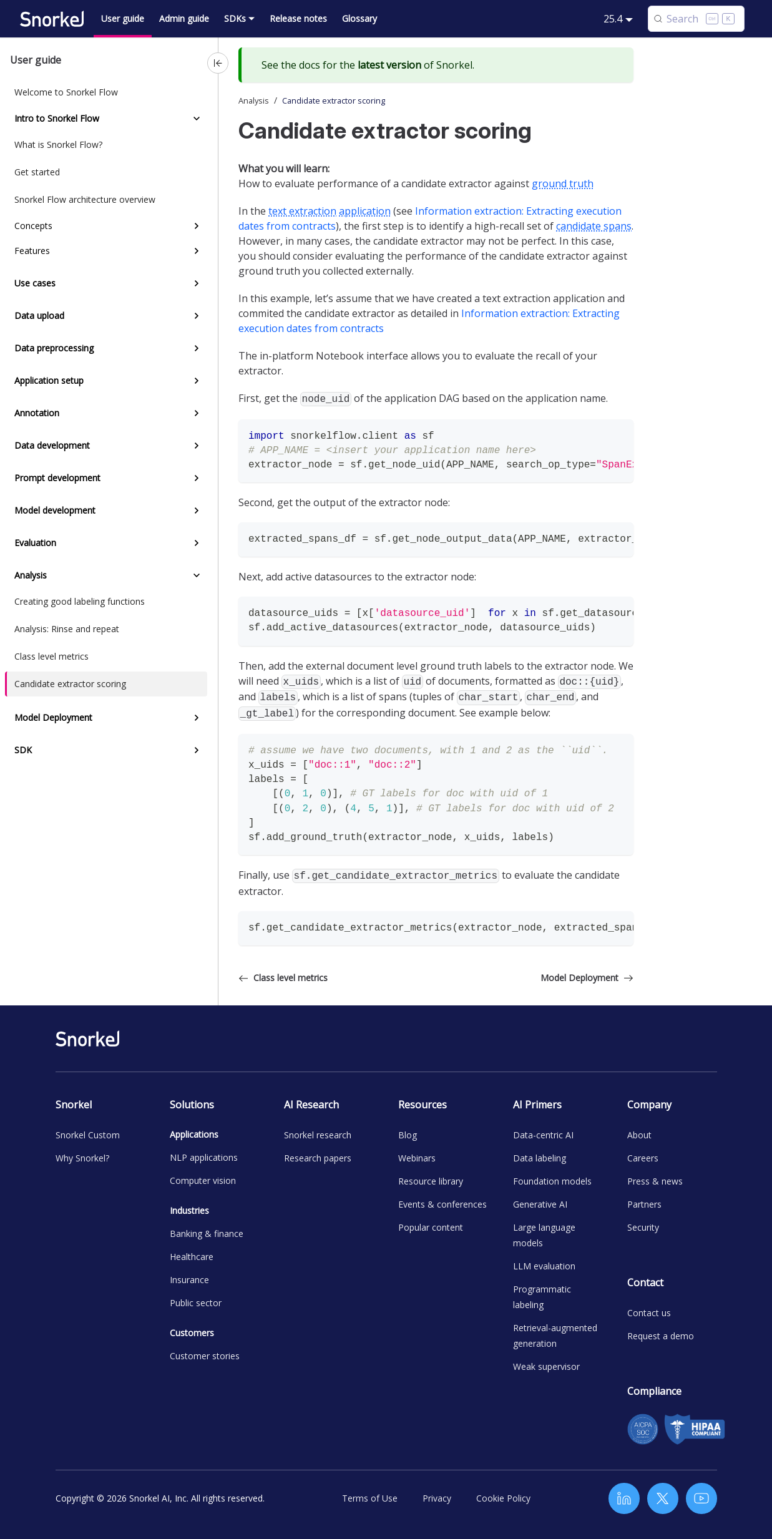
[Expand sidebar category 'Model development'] (196, 510)
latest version (389, 65)
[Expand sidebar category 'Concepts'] (196, 226)
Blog (407, 1135)
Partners (644, 1204)
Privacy (437, 1498)
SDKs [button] (235, 18)
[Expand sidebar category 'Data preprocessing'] (196, 348)
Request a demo (660, 1336)
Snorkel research (317, 1135)
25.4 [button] (612, 19)
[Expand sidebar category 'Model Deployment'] (196, 717)
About (639, 1135)
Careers (642, 1158)
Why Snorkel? (82, 1158)
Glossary (359, 18)
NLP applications (204, 1157)
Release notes (298, 18)
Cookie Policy (503, 1498)
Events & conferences (442, 1204)
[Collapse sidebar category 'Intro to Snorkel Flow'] (196, 118)
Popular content (430, 1227)
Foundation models (552, 1181)
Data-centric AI (543, 1135)
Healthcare (191, 1257)
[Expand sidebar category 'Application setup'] (196, 380)
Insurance (189, 1280)
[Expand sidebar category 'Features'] (196, 251)
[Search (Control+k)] (696, 19)
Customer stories (205, 1356)
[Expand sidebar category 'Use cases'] (196, 283)
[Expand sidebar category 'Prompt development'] (196, 478)
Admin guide (184, 18)
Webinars (417, 1158)
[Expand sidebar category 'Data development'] (196, 445)
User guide (122, 18)
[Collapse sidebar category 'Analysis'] (196, 575)
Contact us (649, 1313)
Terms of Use (370, 1498)
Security (643, 1227)
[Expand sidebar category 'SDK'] (196, 750)
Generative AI (540, 1204)
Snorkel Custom (88, 1135)
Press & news (655, 1181)
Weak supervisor (546, 1366)
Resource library (430, 1181)
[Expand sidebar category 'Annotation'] (196, 413)
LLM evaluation (544, 1266)
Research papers (317, 1158)
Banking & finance (206, 1233)
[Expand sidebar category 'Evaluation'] (196, 543)
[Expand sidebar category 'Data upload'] (196, 316)
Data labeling (539, 1158)
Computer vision (203, 1180)
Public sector (196, 1303)
